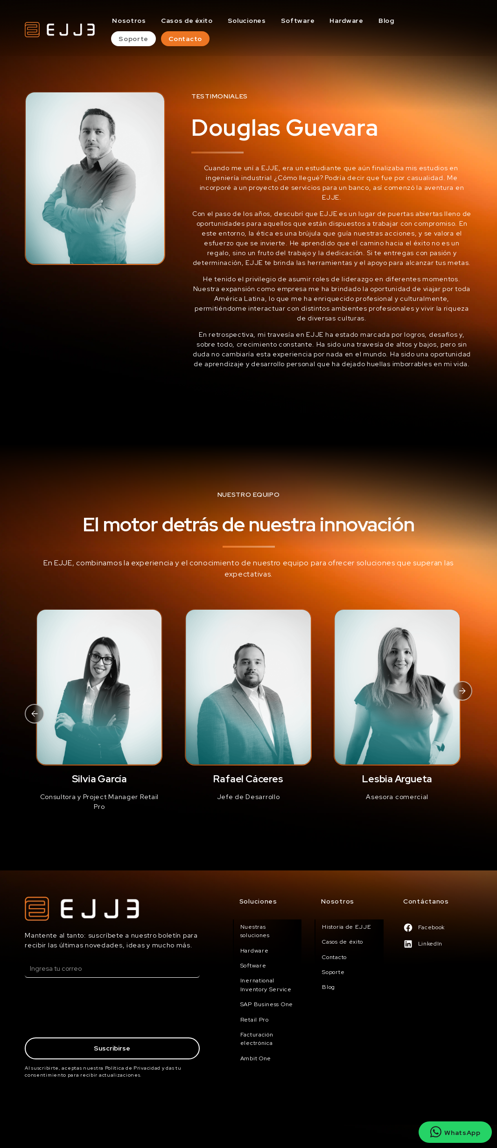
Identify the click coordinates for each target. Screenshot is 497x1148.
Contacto (185, 39)
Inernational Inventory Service (266, 985)
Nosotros (129, 20)
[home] (60, 29)
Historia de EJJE (346, 927)
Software (298, 20)
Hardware (346, 20)
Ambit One (255, 1058)
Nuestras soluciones (255, 931)
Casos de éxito (187, 20)
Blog (386, 20)
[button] (34, 714)
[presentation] (96, 1009)
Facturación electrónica (256, 1039)
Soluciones (247, 20)
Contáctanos (426, 901)
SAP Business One (266, 1004)
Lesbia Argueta (397, 778)
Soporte (133, 39)
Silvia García (99, 778)
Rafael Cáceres (248, 778)
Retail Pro (254, 1019)
